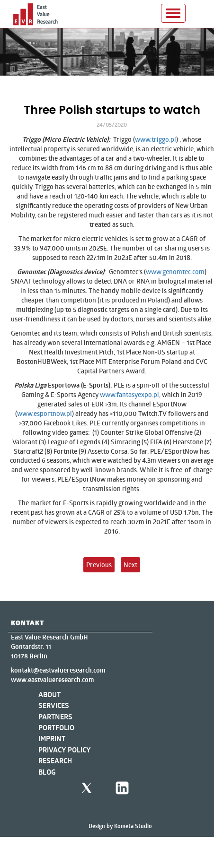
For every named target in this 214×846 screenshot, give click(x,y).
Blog (47, 772)
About (49, 694)
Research (55, 761)
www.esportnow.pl (44, 413)
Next (130, 564)
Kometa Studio (133, 826)
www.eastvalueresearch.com (52, 679)
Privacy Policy (64, 750)
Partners (55, 717)
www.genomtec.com (175, 271)
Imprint (51, 738)
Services (53, 705)
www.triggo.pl (155, 139)
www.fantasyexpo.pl (129, 394)
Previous (99, 564)
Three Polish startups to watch (112, 110)
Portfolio (56, 728)
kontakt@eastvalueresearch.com (58, 670)
